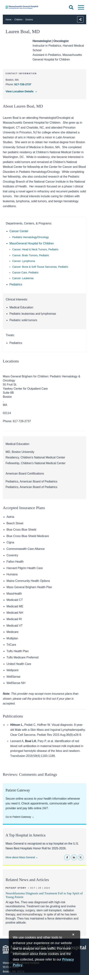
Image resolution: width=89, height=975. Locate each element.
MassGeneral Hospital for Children (31, 243)
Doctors (29, 19)
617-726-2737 (22, 84)
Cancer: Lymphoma (23, 261)
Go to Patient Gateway (18, 816)
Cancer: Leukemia (22, 278)
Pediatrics (15, 284)
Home (8, 19)
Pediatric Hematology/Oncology (30, 237)
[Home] (30, 7)
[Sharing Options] (80, 19)
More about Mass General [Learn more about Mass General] (20, 857)
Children (18, 19)
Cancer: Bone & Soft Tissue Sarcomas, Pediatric (40, 266)
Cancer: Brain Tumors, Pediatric (30, 255)
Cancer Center (18, 231)
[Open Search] (71, 7)
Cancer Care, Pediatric (25, 272)
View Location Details (20, 91)
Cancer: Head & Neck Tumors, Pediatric (35, 249)
